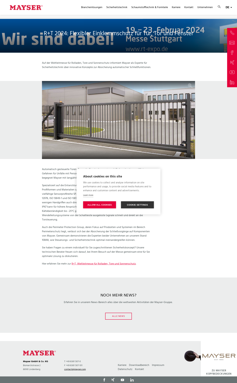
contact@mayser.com (75, 369)
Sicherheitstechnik (116, 7)
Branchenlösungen (91, 7)
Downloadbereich (139, 365)
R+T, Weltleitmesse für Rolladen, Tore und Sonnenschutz (104, 264)
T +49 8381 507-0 (72, 361)
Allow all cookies (99, 205)
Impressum (158, 365)
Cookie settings (137, 205)
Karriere (176, 7)
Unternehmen (205, 7)
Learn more (88, 195)
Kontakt (188, 7)
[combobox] (229, 7)
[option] (118, 120)
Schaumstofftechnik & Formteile (149, 7)
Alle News (118, 316)
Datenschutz (125, 369)
